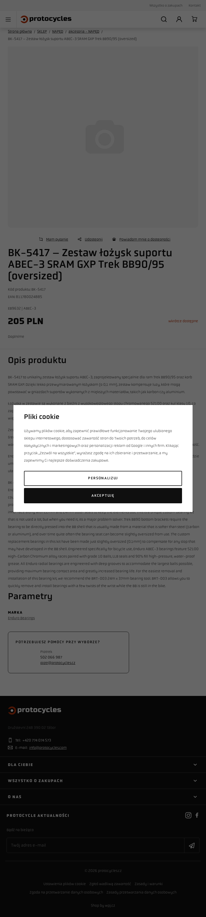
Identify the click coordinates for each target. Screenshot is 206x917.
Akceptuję (102, 495)
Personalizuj (103, 478)
